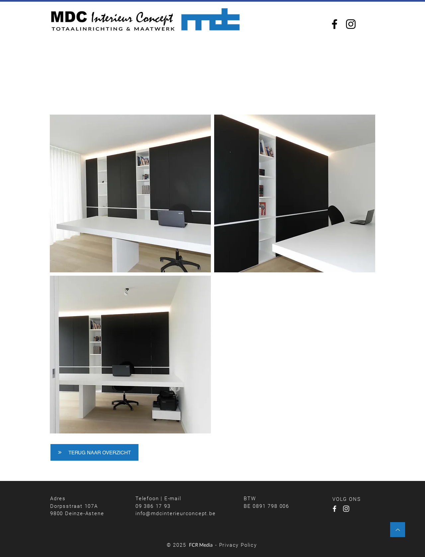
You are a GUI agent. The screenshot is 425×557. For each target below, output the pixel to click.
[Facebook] (334, 24)
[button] (130, 193)
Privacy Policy (238, 545)
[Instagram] (350, 24)
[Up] (397, 529)
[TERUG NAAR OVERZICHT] (94, 452)
